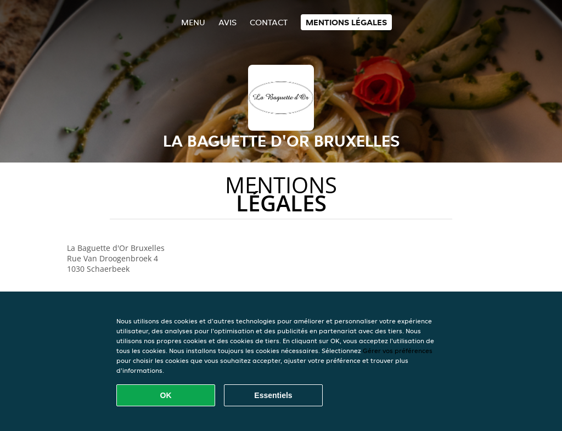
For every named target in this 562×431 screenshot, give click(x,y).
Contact (269, 22)
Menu (193, 22)
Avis (227, 22)
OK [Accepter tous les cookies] (166, 395)
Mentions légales (346, 22)
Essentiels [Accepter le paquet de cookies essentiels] (273, 395)
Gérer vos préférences (397, 350)
